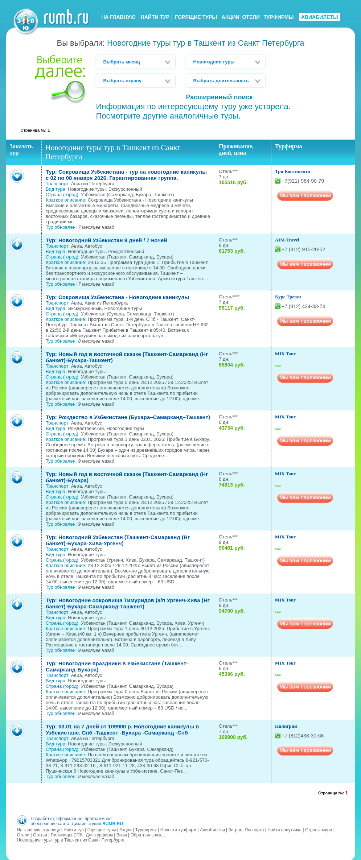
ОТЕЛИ (251, 17)
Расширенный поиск (219, 97)
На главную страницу (38, 829)
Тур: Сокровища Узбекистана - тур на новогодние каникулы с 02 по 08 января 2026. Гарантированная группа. (126, 175)
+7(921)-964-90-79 (303, 181)
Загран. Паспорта (246, 829)
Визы (121, 834)
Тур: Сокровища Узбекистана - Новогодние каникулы (117, 297)
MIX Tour (285, 353)
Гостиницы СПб (66, 834)
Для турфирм (99, 834)
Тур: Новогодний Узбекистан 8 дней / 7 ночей (106, 240)
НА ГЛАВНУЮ (118, 17)
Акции (125, 829)
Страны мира (318, 829)
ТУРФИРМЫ (278, 17)
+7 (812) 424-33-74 (303, 306)
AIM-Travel (287, 240)
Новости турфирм (178, 829)
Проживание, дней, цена (236, 149)
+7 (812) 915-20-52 (303, 249)
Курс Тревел (288, 296)
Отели (23, 834)
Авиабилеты (212, 829)
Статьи (40, 834)
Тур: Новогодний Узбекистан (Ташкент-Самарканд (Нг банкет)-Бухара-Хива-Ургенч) (118, 540)
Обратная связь (146, 834)
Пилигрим (286, 726)
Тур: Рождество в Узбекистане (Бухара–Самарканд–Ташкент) (128, 417)
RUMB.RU (112, 823)
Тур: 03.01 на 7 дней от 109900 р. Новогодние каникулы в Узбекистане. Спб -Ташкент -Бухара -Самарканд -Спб (122, 729)
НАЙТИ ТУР (155, 17)
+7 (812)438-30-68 (303, 736)
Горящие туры (101, 829)
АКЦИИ (230, 17)
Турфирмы (146, 829)
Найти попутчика (284, 829)
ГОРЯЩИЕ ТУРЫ (196, 17)
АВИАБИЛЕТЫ (319, 17)
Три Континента (292, 171)
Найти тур (73, 829)
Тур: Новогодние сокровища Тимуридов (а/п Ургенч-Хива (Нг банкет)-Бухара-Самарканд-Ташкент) (128, 603)
